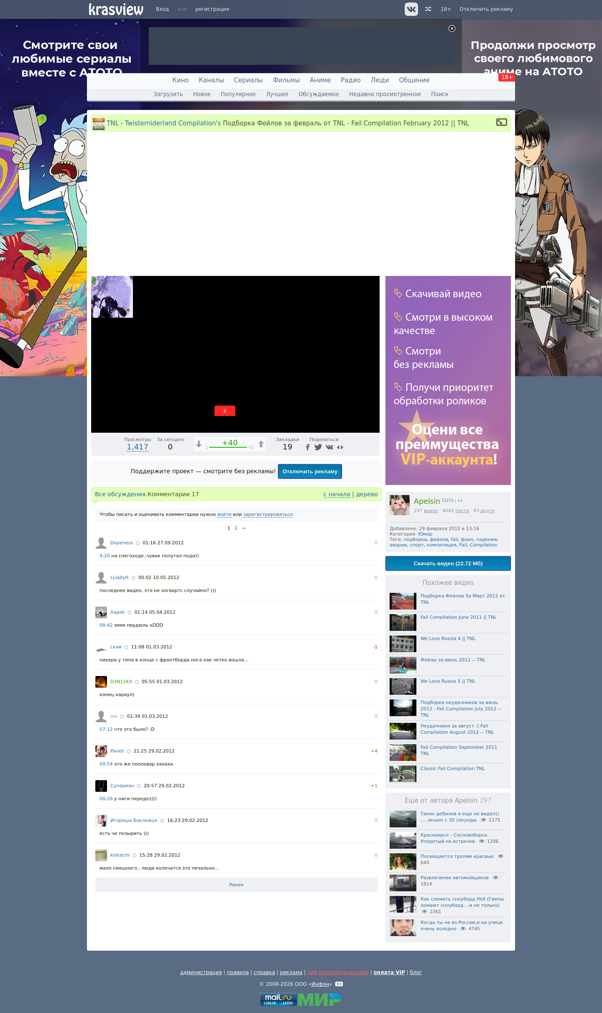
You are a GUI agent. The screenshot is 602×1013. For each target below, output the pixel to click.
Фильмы (286, 80)
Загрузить (168, 94)
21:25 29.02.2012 (153, 751)
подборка (415, 539)
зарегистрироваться (268, 514)
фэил (467, 539)
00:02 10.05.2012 (158, 577)
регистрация (212, 9)
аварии (398, 545)
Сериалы (248, 80)
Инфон (320, 984)
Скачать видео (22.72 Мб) (448, 563)
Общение (414, 80)
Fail (463, 545)
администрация (201, 972)
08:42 (106, 625)
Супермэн (122, 785)
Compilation (483, 545)
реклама (291, 972)
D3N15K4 (121, 681)
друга (487, 510)
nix (113, 716)
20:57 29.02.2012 (164, 785)
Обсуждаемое (318, 94)
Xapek (117, 612)
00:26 (106, 798)
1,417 (137, 446)
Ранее (236, 885)
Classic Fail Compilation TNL (453, 768)
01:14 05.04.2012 (155, 612)
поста (462, 510)
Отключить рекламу (486, 9)
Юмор (425, 534)
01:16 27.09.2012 (163, 543)
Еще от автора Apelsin (448, 800)
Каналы (211, 80)
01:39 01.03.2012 (147, 716)
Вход (162, 9)
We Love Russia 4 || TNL (448, 638)
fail (454, 539)
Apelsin (427, 501)
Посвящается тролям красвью (457, 856)
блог (416, 972)
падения (486, 539)
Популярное (238, 94)
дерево (367, 494)
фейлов (439, 539)
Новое (202, 94)
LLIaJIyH (119, 577)
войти (224, 514)
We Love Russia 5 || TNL (448, 681)
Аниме (320, 80)
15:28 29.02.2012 (159, 855)
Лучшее (277, 94)
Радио (351, 80)
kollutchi (120, 855)
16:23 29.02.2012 (187, 820)
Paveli (117, 751)
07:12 (106, 729)
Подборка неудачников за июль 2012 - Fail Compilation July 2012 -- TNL (461, 709)
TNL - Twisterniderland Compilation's (164, 123)
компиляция (442, 545)
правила (238, 972)
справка (264, 972)
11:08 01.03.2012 (151, 647)
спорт (416, 545)
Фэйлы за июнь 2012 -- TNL (453, 660)
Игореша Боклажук (134, 820)
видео (431, 510)
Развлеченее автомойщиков (455, 877)
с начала (337, 494)
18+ (446, 9)
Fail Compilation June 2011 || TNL (459, 617)
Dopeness (121, 543)
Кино (180, 80)
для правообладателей (338, 972)
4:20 (104, 556)
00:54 (106, 764)
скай (116, 647)
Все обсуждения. (121, 494)
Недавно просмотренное (385, 94)
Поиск (440, 94)
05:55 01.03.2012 (162, 681)
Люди (380, 80)
